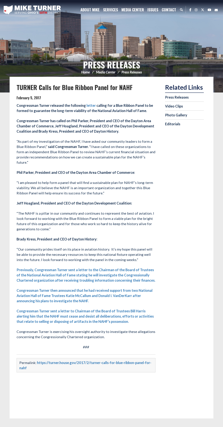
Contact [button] (169, 9)
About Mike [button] (90, 9)
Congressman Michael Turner (32, 10)
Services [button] (110, 9)
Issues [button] (152, 9)
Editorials (172, 124)
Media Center (105, 72)
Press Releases (111, 64)
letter (91, 105)
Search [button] (181, 9)
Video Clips (174, 106)
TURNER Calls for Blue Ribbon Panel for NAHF (74, 87)
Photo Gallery (176, 115)
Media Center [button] (132, 9)
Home (85, 72)
